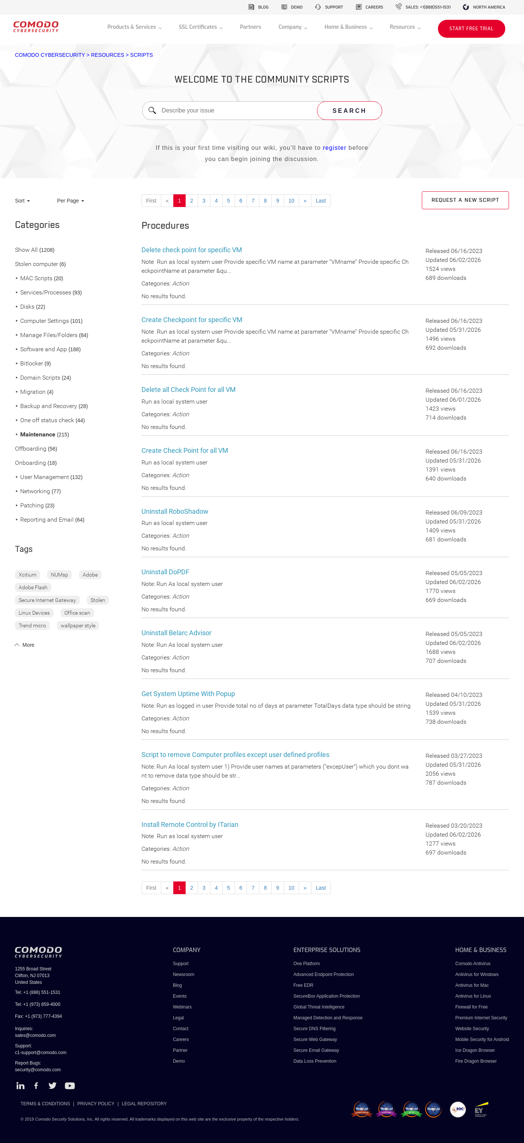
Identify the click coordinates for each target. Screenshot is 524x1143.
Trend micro (32, 625)
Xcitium (27, 575)
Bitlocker (29, 364)
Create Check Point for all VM (184, 450)
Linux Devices (34, 613)
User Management (42, 477)
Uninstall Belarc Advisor (176, 633)
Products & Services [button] (132, 27)
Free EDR (303, 985)
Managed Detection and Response (328, 1017)
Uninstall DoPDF (165, 572)
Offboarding (30, 449)
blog (263, 7)
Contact (180, 1028)
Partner (180, 1050)
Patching (29, 506)
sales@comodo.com (35, 1035)
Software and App (41, 349)
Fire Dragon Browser (476, 1061)
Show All (26, 250)
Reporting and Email (44, 520)
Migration (30, 392)
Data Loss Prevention (314, 1061)
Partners (250, 27)
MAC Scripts (33, 278)
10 (292, 201)
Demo (179, 1061)
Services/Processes (43, 293)
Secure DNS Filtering (314, 1028)
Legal (178, 1017)
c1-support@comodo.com (41, 1052)
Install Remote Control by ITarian (189, 824)
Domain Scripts (37, 378)
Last (321, 201)
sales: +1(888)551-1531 (428, 7)
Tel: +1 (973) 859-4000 (37, 1004)
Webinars (182, 1007)
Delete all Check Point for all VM (188, 389)
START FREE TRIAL (472, 29)
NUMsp (59, 575)
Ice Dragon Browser (475, 1050)
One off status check (44, 420)
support (334, 7)
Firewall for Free (472, 1007)
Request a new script (465, 200)
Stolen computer (36, 264)
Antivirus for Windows (477, 974)
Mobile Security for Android (482, 1039)
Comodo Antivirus (473, 963)
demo (297, 7)
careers (374, 7)
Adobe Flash (33, 587)
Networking (32, 491)
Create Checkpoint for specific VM (192, 320)
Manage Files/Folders (46, 335)
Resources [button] (403, 27)
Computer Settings (42, 321)
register (335, 148)
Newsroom (183, 974)
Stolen (98, 600)
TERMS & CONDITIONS (45, 1103)
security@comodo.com (38, 1069)
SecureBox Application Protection (326, 996)
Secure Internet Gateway (47, 600)
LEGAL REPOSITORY (144, 1103)
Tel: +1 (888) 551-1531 (37, 992)
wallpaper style (78, 625)
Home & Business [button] (346, 27)
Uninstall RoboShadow (174, 511)
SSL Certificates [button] (198, 27)
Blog (177, 985)
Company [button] (290, 27)
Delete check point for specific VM (191, 250)
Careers (181, 1039)
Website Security (472, 1028)
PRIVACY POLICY (96, 1103)
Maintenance (35, 435)
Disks (24, 307)
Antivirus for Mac (472, 985)
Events (180, 996)
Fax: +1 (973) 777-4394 (38, 1016)
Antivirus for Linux (473, 996)
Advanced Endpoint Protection (323, 974)
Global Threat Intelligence (319, 1007)
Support (181, 963)
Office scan (77, 613)
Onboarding (30, 463)
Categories (37, 225)
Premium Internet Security (482, 1017)
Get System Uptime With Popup (188, 694)
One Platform (306, 963)
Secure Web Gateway (315, 1039)
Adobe (90, 575)
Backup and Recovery (46, 406)
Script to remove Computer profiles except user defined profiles (235, 755)
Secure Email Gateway (316, 1050)
